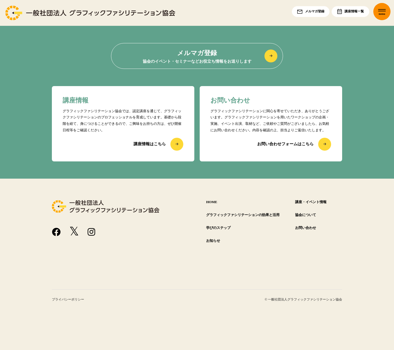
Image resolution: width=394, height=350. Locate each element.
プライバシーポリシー (68, 299)
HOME (211, 202)
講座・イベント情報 (311, 202)
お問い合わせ (305, 228)
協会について (305, 215)
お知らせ (213, 241)
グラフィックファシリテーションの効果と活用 (243, 215)
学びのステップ (218, 228)
